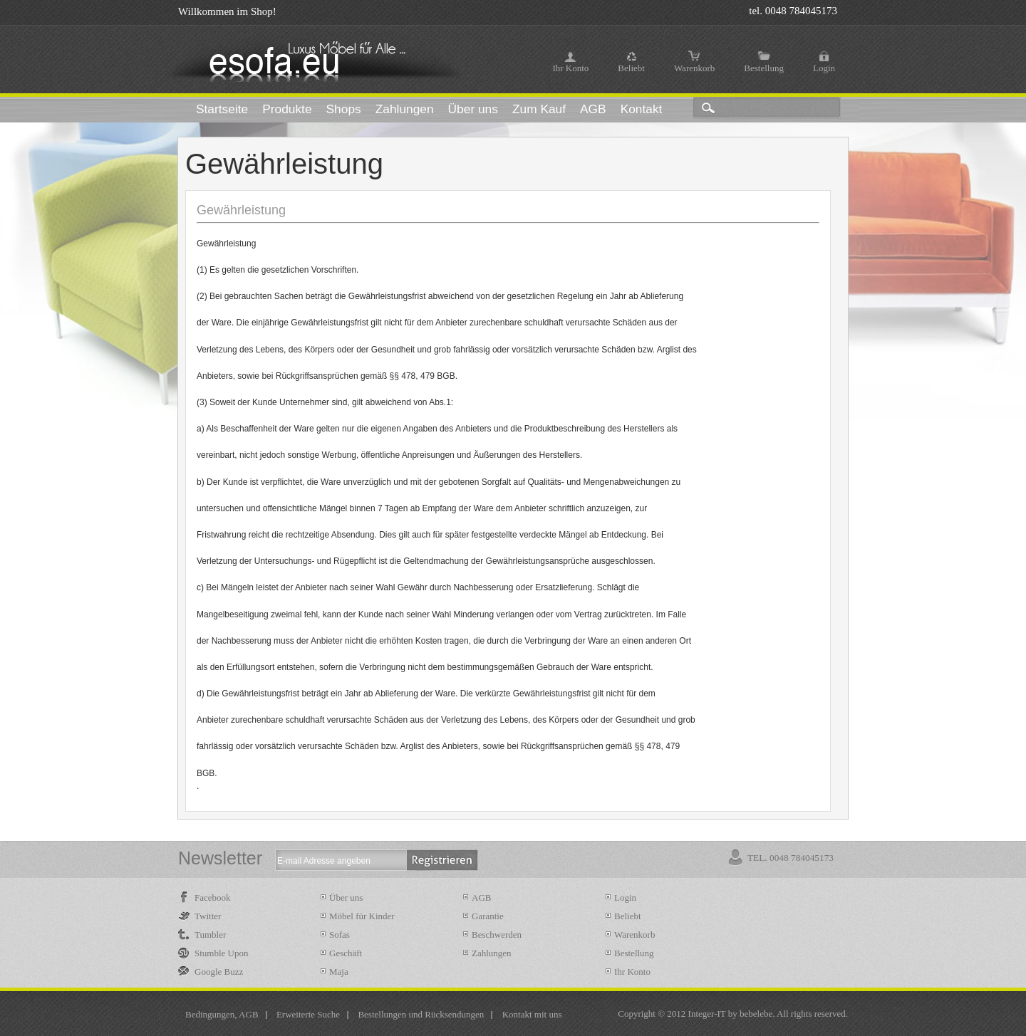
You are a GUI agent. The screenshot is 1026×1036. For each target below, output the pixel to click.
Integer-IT (707, 1013)
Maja (338, 971)
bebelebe (756, 1013)
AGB (481, 897)
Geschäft (345, 953)
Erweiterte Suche (308, 1014)
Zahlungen (492, 953)
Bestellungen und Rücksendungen (421, 1014)
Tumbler (210, 934)
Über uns (346, 897)
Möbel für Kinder (362, 916)
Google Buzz (219, 971)
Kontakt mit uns (532, 1014)
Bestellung (764, 68)
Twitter (208, 916)
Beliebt (631, 68)
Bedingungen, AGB (222, 1014)
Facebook (213, 897)
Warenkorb (694, 68)
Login (824, 68)
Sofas (339, 934)
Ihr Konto (570, 68)
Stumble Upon (221, 953)
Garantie (488, 916)
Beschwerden (497, 934)
